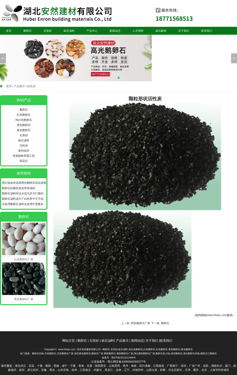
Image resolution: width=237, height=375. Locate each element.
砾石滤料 (69, 30)
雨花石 (24, 160)
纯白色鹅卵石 (23, 119)
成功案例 (160, 30)
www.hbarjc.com (217, 315)
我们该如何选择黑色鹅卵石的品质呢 (24, 182)
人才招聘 (137, 30)
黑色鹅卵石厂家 (140, 323)
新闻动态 (114, 30)
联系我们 (206, 30)
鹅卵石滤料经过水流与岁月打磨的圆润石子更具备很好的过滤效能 (24, 193)
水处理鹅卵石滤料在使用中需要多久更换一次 (24, 204)
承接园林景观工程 (24, 155)
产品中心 (92, 30)
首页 (8, 30)
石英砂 (47, 30)
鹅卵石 (27, 30)
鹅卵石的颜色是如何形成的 (18, 188)
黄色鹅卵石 (24, 130)
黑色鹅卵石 (24, 125)
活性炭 (24, 145)
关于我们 (183, 30)
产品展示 (19, 86)
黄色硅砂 (23, 150)
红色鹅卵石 (24, 114)
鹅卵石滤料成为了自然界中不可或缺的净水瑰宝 (24, 198)
